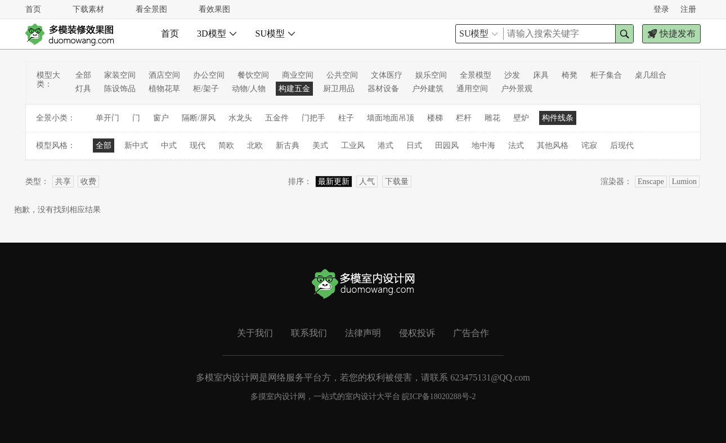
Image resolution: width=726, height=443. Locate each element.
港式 (385, 145)
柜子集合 (606, 75)
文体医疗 (386, 75)
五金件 (277, 118)
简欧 (226, 145)
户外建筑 (427, 88)
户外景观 (516, 88)
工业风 (353, 145)
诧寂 (589, 145)
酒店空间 (164, 75)
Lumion (684, 181)
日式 (414, 145)
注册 (688, 9)
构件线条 (557, 118)
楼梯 (435, 118)
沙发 (512, 75)
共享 (63, 181)
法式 (516, 145)
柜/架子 (206, 88)
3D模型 (217, 33)
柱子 (346, 118)
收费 (88, 181)
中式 (169, 145)
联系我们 (309, 333)
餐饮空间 (253, 75)
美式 (320, 145)
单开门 (107, 118)
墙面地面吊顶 (390, 118)
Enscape (651, 181)
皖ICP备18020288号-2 (439, 396)
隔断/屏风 (199, 118)
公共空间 (342, 75)
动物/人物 (249, 88)
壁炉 (521, 118)
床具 (541, 75)
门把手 (313, 118)
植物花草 (164, 88)
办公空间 (209, 75)
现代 (197, 145)
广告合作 (471, 333)
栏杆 (464, 118)
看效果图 (214, 9)
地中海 (483, 145)
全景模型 (475, 75)
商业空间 (297, 75)
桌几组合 (650, 75)
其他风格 (552, 145)
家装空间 (120, 75)
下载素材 (88, 9)
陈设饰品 (120, 88)
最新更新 (333, 181)
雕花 (492, 118)
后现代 (622, 145)
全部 (83, 75)
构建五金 (294, 88)
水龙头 (240, 118)
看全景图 (151, 9)
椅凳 (569, 75)
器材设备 (383, 88)
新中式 (136, 145)
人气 (367, 181)
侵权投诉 (417, 333)
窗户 (161, 118)
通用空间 (472, 88)
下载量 (397, 181)
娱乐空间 (431, 75)
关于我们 (255, 333)
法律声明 (363, 333)
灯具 (83, 88)
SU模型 (276, 33)
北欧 (255, 145)
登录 (661, 9)
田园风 (447, 145)
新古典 (287, 145)
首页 (33, 9)
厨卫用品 (339, 88)
